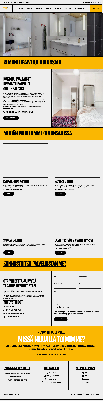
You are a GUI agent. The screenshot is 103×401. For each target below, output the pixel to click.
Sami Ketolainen (92, 396)
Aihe (80, 284)
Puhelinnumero (83, 276)
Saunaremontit (12, 241)
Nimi (55, 276)
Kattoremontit (64, 182)
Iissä (53, 347)
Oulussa (32, 350)
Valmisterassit (96, 8)
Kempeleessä (61, 347)
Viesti (55, 292)
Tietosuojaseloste (11, 396)
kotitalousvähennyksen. (8, 108)
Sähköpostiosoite (58, 284)
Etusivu (21, 8)
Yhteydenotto (79, 8)
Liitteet (56, 306)
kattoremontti (15, 100)
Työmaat (58, 8)
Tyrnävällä (52, 350)
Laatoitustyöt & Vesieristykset (74, 241)
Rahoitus (48, 8)
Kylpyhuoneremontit (16, 182)
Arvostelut (68, 8)
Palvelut (39, 8)
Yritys (29, 8)
